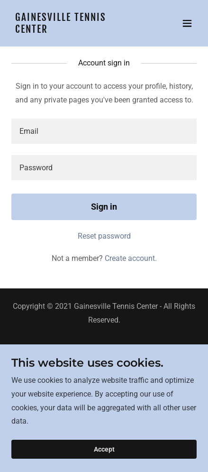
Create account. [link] (131, 258)
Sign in (104, 207)
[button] (187, 23)
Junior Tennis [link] (104, 358)
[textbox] (104, 131)
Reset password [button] (104, 236)
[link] (76, 30)
